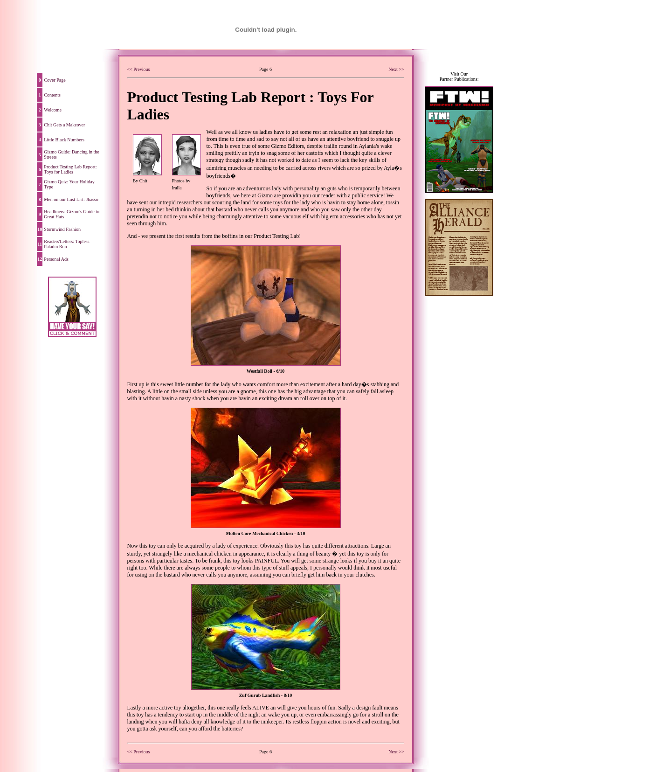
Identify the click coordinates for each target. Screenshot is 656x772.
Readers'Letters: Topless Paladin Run (66, 244)
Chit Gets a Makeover (64, 124)
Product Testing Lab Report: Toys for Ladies (70, 169)
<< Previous (138, 69)
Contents (52, 94)
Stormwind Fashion (62, 229)
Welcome (53, 109)
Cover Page (54, 80)
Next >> (396, 69)
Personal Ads (56, 259)
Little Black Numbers (64, 139)
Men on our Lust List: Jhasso (71, 199)
